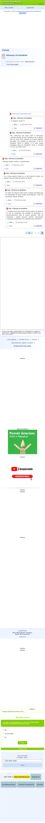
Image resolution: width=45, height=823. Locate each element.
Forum (5, 50)
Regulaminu (37, 11)
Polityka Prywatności (26, 784)
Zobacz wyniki (23, 748)
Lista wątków (11, 339)
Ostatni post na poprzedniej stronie (20, 114)
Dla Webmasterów (8, 784)
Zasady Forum (24, 339)
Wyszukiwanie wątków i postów (22, 343)
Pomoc (34, 339)
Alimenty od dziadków (16, 55)
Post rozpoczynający (12, 64)
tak (4, 730)
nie (4, 737)
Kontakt (40, 784)
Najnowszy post (29, 61)
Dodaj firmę (22, 636)
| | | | (22, 342)
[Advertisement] (22, 31)
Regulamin (36, 777)
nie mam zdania (8, 733)
